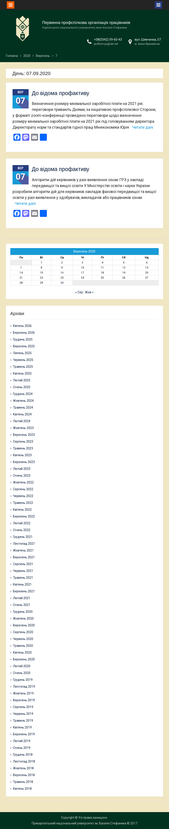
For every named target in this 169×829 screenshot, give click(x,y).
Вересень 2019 (24, 700)
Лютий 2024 (21, 421)
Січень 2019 (21, 748)
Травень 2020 (23, 645)
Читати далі (142, 127)
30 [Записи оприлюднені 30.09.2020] (62, 282)
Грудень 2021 (23, 537)
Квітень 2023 (22, 455)
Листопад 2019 (24, 686)
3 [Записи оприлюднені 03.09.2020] (82, 262)
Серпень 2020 (23, 632)
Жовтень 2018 (23, 768)
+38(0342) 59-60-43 (108, 39)
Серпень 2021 (23, 564)
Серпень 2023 (23, 441)
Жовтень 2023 (23, 428)
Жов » (89, 292)
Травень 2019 (23, 720)
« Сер (79, 292)
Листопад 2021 (24, 543)
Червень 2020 (23, 639)
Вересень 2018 (24, 775)
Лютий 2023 (21, 468)
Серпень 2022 (23, 489)
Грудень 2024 (23, 394)
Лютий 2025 (21, 380)
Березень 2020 (24, 659)
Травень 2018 (23, 782)
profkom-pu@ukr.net (106, 43)
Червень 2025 (23, 360)
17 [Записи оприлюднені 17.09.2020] (82, 272)
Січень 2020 (21, 673)
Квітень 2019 (22, 727)
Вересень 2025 (24, 346)
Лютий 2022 (21, 523)
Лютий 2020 (21, 666)
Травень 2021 (23, 577)
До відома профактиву (60, 93)
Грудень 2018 (23, 754)
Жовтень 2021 (23, 550)
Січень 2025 (21, 387)
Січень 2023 (21, 475)
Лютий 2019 (21, 741)
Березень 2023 (24, 462)
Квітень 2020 (22, 652)
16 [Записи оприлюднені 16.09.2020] (62, 272)
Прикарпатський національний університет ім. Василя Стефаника (79, 823)
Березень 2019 (24, 734)
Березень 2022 (24, 516)
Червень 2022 (23, 496)
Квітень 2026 (22, 326)
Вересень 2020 (24, 625)
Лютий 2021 (21, 598)
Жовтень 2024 (23, 400)
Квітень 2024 (22, 414)
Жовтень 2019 (23, 693)
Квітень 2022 (22, 509)
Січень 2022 (21, 530)
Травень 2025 (23, 366)
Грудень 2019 (23, 679)
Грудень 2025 (23, 339)
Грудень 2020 (23, 611)
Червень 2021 (23, 571)
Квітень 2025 (22, 373)
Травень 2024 (23, 407)
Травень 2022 (23, 503)
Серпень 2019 (23, 707)
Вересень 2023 (24, 434)
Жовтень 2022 (23, 482)
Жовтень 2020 (23, 618)
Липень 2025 (22, 353)
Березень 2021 (24, 591)
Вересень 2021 (24, 557)
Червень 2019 (23, 713)
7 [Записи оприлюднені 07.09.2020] (21, 267)
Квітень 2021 (22, 584)
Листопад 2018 (24, 761)
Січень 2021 (21, 605)
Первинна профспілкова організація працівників (86, 22)
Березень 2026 (24, 332)
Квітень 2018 (22, 788)
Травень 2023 (23, 448)
